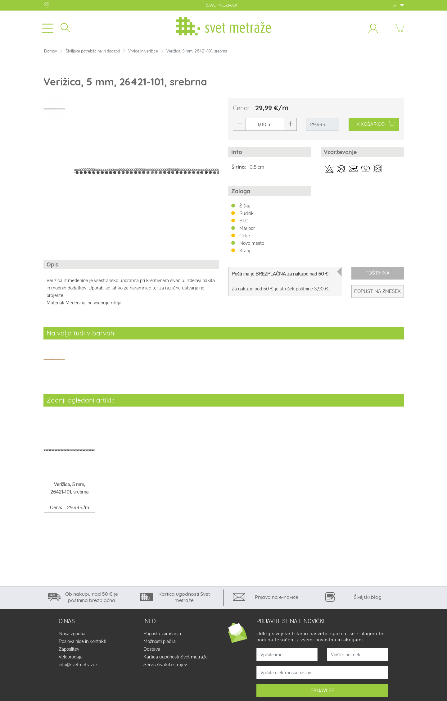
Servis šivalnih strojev (165, 665)
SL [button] (398, 5)
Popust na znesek (377, 291)
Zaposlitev (69, 649)
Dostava (151, 649)
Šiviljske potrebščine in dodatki (92, 51)
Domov (50, 51)
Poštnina (377, 273)
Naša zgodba (72, 634)
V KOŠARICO (376, 124)
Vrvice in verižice (143, 51)
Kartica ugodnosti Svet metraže (175, 657)
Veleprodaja (71, 657)
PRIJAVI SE (322, 690)
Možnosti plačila (159, 642)
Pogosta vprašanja (162, 634)
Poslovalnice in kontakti (82, 642)
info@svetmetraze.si (79, 665)
